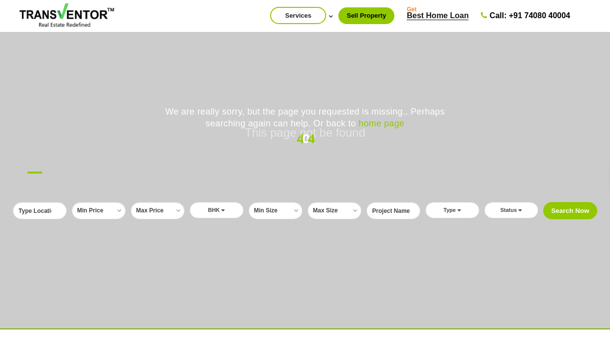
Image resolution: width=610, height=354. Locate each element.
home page (381, 123)
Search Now (570, 210)
